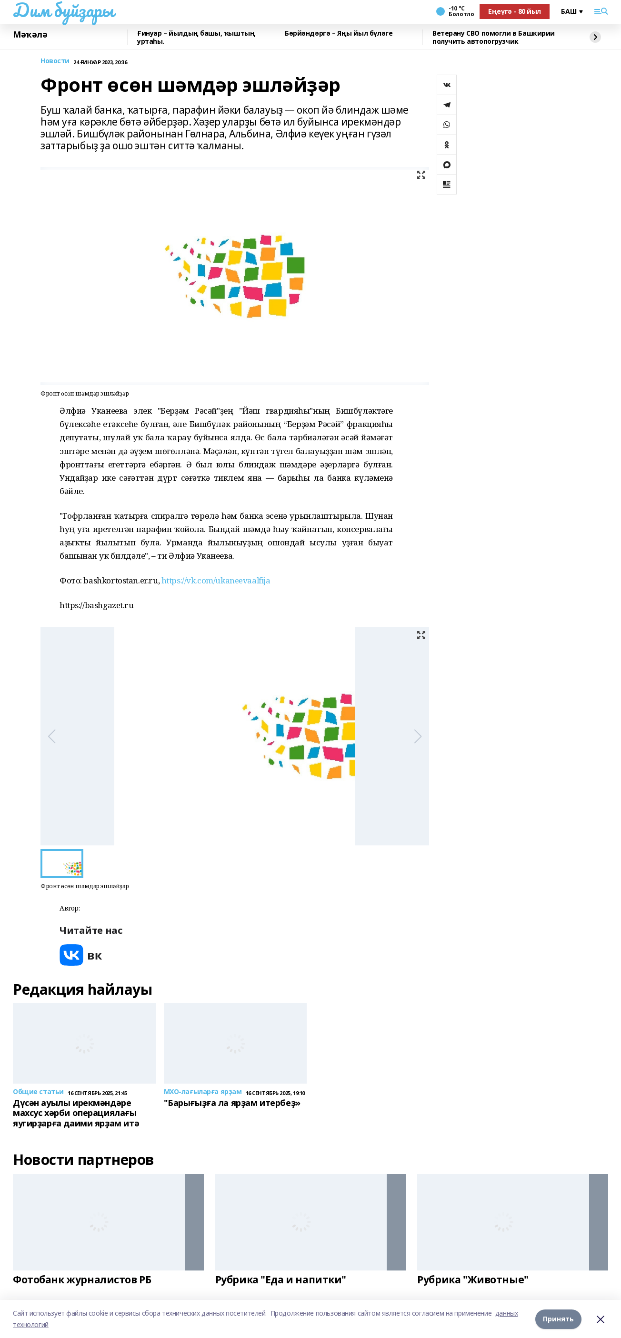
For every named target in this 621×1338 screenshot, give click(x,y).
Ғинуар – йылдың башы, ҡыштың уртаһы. (196, 37)
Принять (558, 1318)
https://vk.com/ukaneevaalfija (215, 580)
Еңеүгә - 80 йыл (514, 11)
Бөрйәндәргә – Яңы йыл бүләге (338, 33)
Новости (55, 61)
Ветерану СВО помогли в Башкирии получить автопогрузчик (493, 37)
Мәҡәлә (30, 34)
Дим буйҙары (63, 10)
